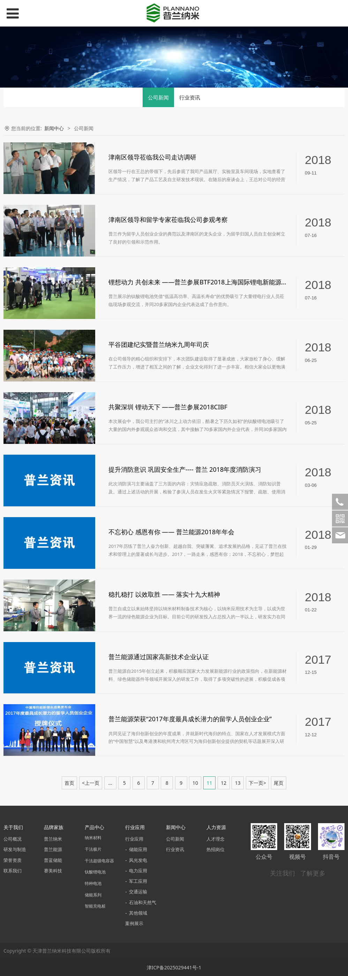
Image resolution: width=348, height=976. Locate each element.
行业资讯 (189, 97)
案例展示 (134, 923)
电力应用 (138, 871)
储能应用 (138, 849)
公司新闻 (158, 97)
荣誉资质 (12, 860)
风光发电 (138, 860)
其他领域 (138, 913)
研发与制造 (14, 849)
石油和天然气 (142, 903)
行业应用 (134, 839)
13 (238, 783)
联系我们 (12, 871)
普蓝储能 (53, 860)
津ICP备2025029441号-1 (174, 967)
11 (209, 783)
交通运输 (138, 892)
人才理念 (215, 839)
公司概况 (12, 839)
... (110, 783)
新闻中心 (54, 128)
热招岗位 (215, 849)
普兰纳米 (53, 839)
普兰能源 (53, 849)
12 (223, 783)
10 (195, 783)
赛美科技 (53, 871)
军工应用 (138, 881)
